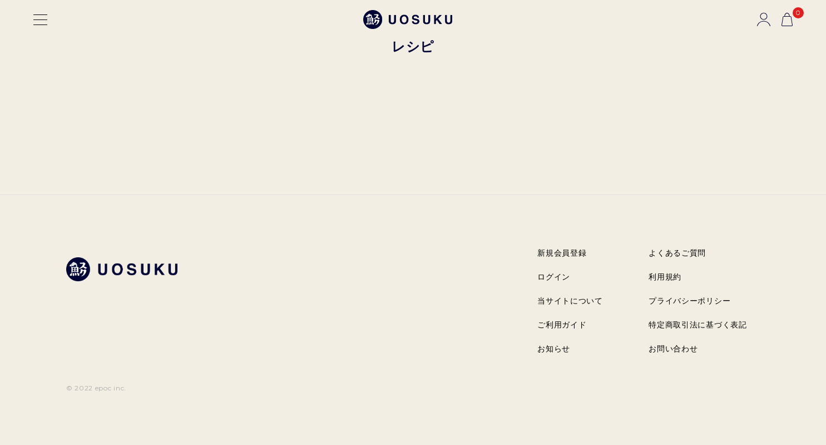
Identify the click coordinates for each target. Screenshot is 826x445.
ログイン (553, 277)
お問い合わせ (673, 349)
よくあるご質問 (677, 253)
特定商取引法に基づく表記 (697, 325)
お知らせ (553, 349)
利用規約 (665, 277)
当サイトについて (570, 301)
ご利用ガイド (561, 325)
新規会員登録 (561, 253)
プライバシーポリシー (689, 301)
